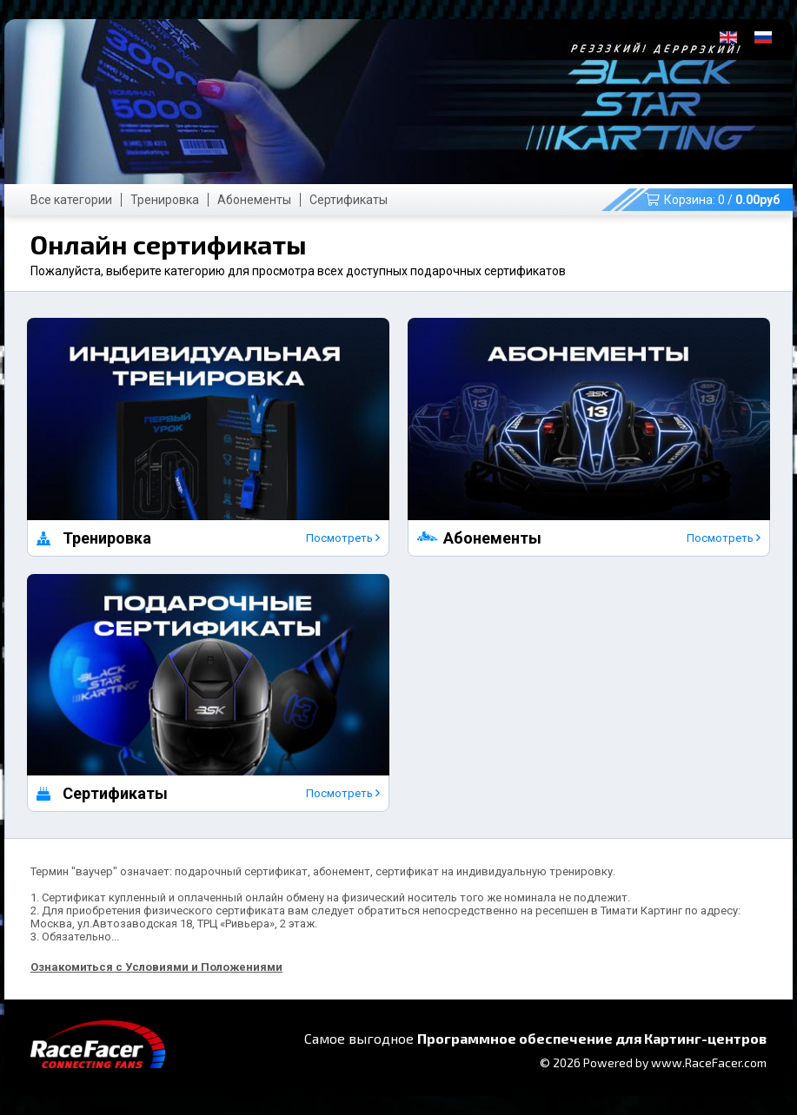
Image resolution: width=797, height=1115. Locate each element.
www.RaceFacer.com (709, 1062)
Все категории (71, 200)
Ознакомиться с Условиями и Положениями (156, 966)
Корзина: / (712, 200)
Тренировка (164, 200)
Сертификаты (348, 200)
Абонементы (254, 200)
